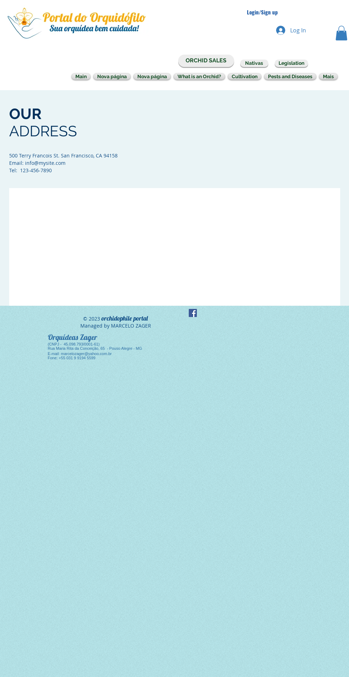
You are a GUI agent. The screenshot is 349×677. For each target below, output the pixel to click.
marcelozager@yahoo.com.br (86, 354)
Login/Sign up (262, 12)
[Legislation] (291, 63)
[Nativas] (254, 63)
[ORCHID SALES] (206, 61)
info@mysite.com (45, 163)
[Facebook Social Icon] (193, 313)
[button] (341, 33)
